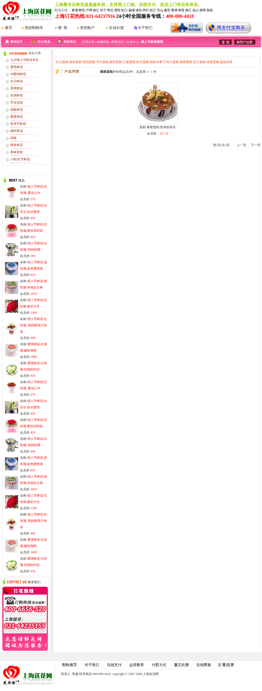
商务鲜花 (16, 145)
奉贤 (181, 10)
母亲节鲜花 (18, 124)
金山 (195, 10)
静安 (82, 10)
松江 (153, 10)
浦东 (138, 10)
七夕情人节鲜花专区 (24, 60)
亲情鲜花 (16, 88)
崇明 (202, 10)
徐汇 (96, 10)
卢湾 (89, 10)
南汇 (188, 10)
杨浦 (131, 10)
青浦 (174, 10)
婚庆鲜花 (16, 131)
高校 (209, 10)
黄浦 (75, 10)
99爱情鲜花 (18, 74)
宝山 (160, 10)
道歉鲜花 (16, 109)
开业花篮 (16, 102)
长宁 (103, 10)
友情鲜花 (16, 95)
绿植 (13, 138)
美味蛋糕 (16, 152)
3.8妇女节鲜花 (20, 159)
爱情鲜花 (16, 67)
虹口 (124, 10)
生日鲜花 (16, 81)
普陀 (117, 10)
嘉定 (167, 10)
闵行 (146, 10)
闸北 (110, 10)
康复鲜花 (16, 116)
